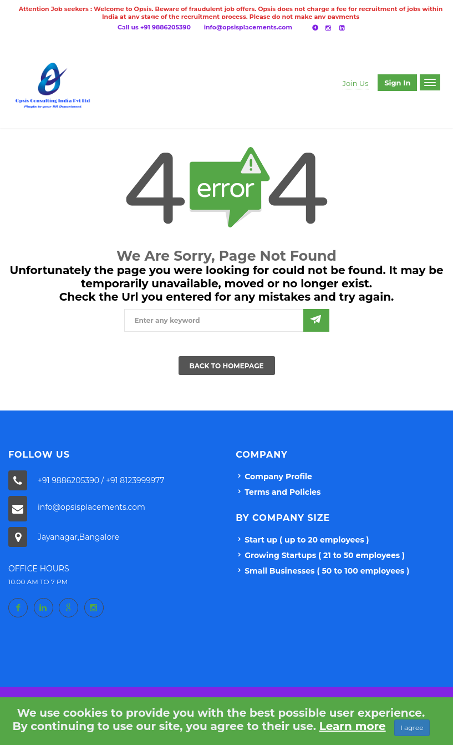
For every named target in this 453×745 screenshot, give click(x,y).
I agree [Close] (411, 727)
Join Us (356, 83)
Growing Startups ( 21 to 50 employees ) (325, 555)
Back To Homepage (227, 366)
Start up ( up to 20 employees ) (307, 540)
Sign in (397, 82)
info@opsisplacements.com (248, 27)
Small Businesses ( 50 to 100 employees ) (327, 571)
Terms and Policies (282, 492)
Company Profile (278, 477)
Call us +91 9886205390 (154, 27)
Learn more (352, 726)
